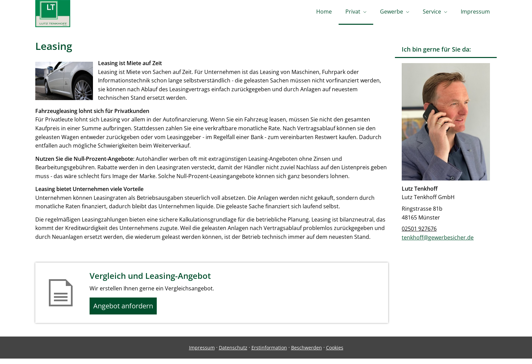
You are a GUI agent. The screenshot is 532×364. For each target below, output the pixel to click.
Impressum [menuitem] (475, 13)
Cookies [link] (334, 352)
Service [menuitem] (432, 13)
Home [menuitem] (324, 13)
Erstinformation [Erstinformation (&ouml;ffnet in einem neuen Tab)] (269, 352)
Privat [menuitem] (352, 13)
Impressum (202, 352)
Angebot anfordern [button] (127, 309)
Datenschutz (233, 352)
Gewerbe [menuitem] (391, 13)
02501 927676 (419, 231)
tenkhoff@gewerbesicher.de (438, 240)
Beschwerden (306, 352)
